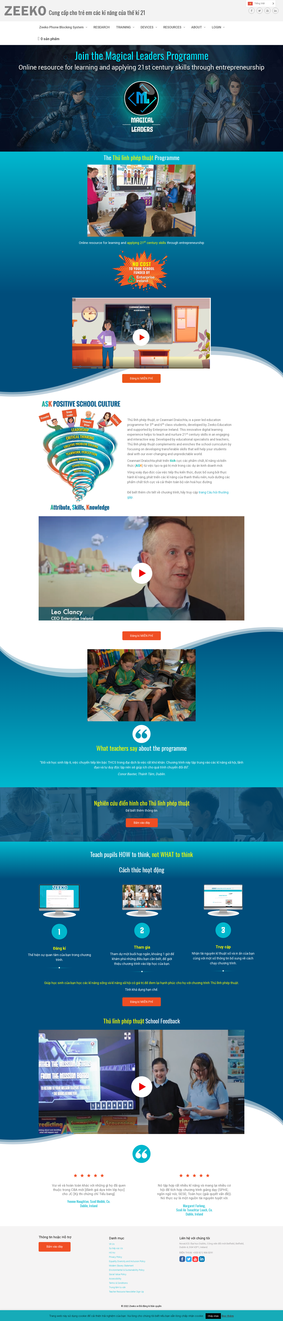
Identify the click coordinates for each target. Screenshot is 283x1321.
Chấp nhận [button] (213, 1316)
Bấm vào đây (142, 822)
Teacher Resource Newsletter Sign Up (126, 1291)
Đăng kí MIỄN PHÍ (141, 378)
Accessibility (115, 1278)
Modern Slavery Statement (121, 1265)
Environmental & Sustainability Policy (126, 1270)
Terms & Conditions (118, 1283)
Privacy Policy (115, 1257)
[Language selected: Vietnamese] (261, 3)
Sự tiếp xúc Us (116, 1248)
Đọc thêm (228, 1316)
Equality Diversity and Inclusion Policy (127, 1261)
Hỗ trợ (112, 1252)
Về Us (112, 1244)
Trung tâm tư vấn (117, 1287)
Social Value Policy (117, 1274)
